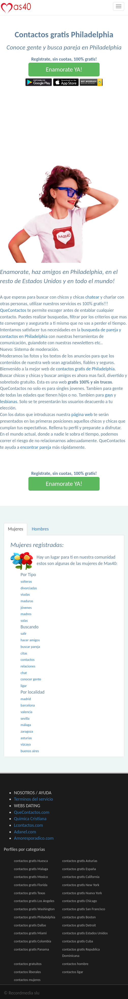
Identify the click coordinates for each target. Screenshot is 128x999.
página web (82, 414)
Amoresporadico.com (34, 838)
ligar (24, 686)
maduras (27, 601)
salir (24, 633)
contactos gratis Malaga (31, 869)
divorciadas (29, 588)
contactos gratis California (80, 877)
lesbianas (8, 401)
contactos (28, 660)
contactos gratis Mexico (31, 877)
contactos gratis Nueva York (82, 893)
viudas (25, 594)
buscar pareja (30, 647)
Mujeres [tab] (15, 529)
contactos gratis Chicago (79, 901)
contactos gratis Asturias (79, 861)
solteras (26, 581)
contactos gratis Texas (29, 893)
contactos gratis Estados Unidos (85, 933)
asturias (26, 738)
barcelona (28, 705)
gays (109, 395)
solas (24, 620)
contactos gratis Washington (34, 909)
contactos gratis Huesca (31, 861)
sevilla (25, 718)
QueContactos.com (31, 812)
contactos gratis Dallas (30, 925)
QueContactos (13, 310)
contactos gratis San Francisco (83, 909)
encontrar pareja (35, 447)
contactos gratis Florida (30, 885)
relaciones (28, 666)
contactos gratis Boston (79, 917)
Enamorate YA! (64, 69)
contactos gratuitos (28, 964)
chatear (92, 297)
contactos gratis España (79, 869)
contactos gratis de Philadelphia (85, 369)
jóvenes (26, 608)
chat (24, 673)
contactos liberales (27, 972)
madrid (26, 699)
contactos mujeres (27, 980)
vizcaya (26, 744)
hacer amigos (30, 640)
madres (26, 614)
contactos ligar (72, 972)
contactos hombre (75, 964)
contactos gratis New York (80, 885)
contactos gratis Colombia (32, 941)
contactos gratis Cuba (77, 941)
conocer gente (31, 679)
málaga (26, 725)
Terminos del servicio (33, 799)
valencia (26, 712)
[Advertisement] (64, 124)
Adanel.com (25, 832)
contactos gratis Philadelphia (34, 917)
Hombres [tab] (40, 529)
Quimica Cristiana (30, 818)
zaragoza (27, 731)
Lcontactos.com (28, 825)
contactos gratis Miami (30, 933)
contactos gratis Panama (31, 949)
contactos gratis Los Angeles (34, 901)
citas (24, 653)
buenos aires (30, 751)
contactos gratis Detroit (79, 925)
